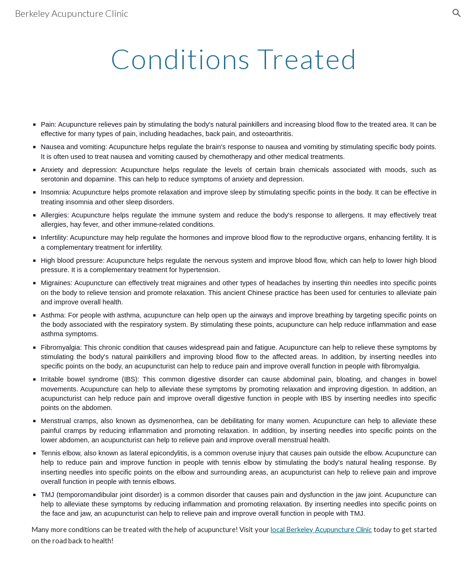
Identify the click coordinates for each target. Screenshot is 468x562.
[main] (234, 58)
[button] (457, 13)
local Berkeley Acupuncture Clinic (321, 529)
